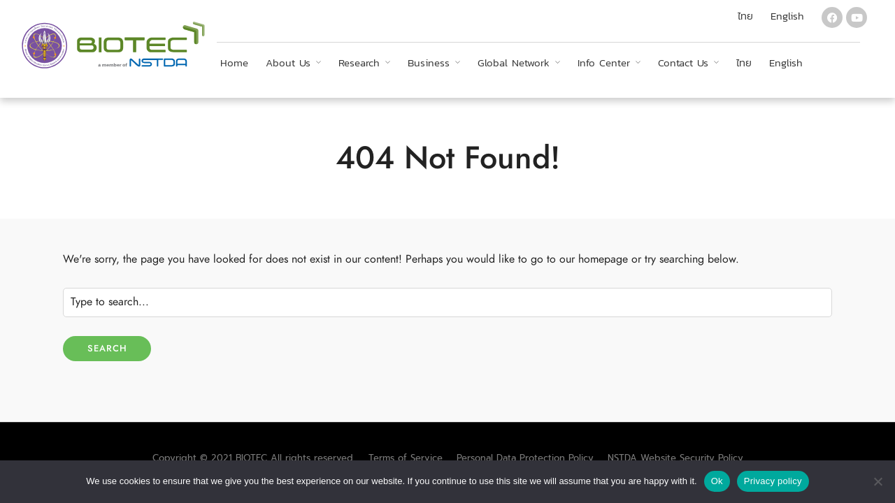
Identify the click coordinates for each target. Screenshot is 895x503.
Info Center (604, 62)
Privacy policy (773, 481)
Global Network (514, 62)
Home (234, 62)
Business (429, 62)
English (786, 62)
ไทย (744, 62)
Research (359, 62)
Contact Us (683, 62)
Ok (717, 481)
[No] (878, 481)
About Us (288, 62)
